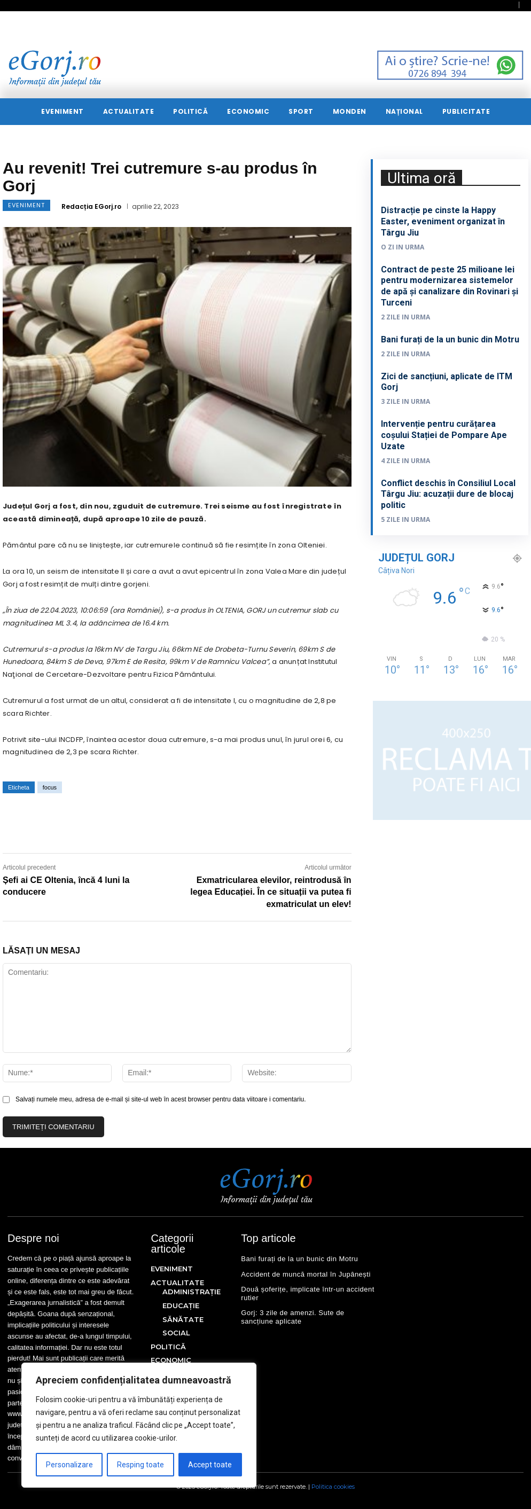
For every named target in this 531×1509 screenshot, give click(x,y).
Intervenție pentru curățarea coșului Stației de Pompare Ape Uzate (444, 435)
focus (50, 787)
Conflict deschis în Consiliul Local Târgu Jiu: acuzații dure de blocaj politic (448, 494)
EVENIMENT (26, 205)
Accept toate (210, 1464)
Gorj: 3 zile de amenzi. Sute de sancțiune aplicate (292, 1317)
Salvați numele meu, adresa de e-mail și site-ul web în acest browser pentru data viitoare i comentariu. (160, 1099)
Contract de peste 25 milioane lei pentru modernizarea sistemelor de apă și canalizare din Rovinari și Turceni (449, 286)
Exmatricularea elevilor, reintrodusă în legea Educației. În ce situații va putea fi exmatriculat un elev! (270, 892)
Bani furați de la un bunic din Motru (450, 339)
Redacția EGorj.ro (91, 207)
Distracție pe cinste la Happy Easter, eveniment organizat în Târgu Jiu (443, 221)
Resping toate (140, 1464)
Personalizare (69, 1464)
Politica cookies (333, 1486)
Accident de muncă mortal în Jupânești (306, 1274)
